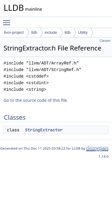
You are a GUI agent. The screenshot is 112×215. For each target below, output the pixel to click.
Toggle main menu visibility (8, 20)
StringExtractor (44, 130)
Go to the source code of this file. (36, 100)
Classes (105, 41)
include (51, 32)
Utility (83, 32)
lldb (34, 32)
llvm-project (14, 32)
